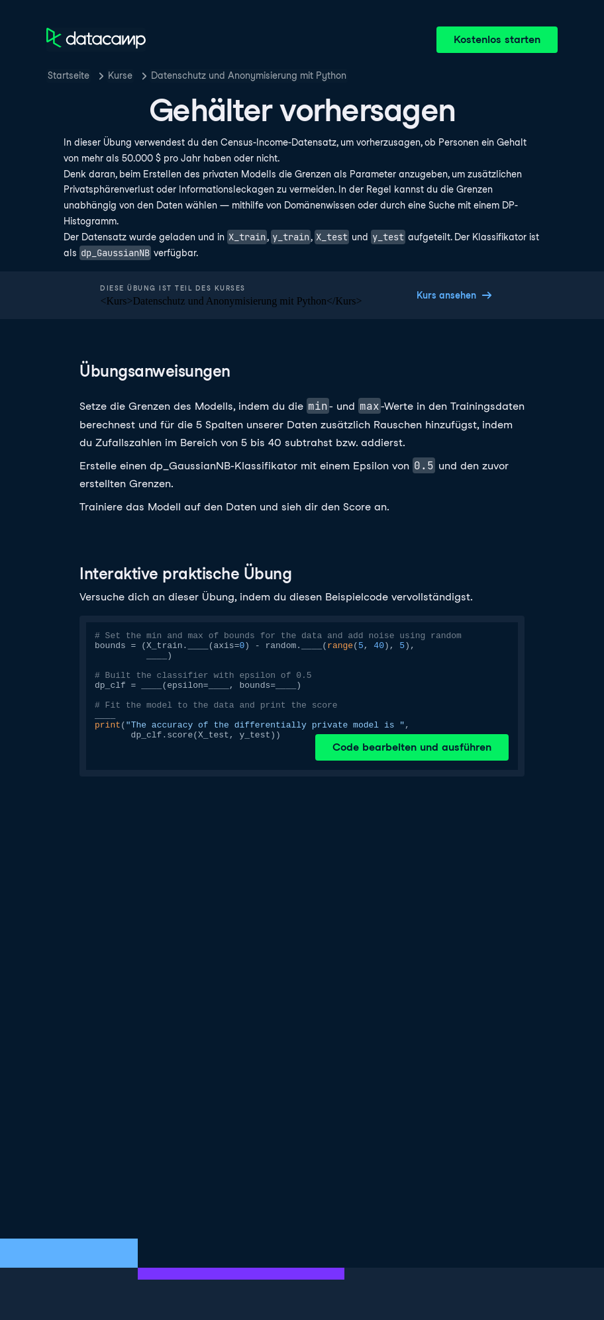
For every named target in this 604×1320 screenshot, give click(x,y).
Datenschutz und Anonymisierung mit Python (248, 75)
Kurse (120, 75)
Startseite (68, 75)
